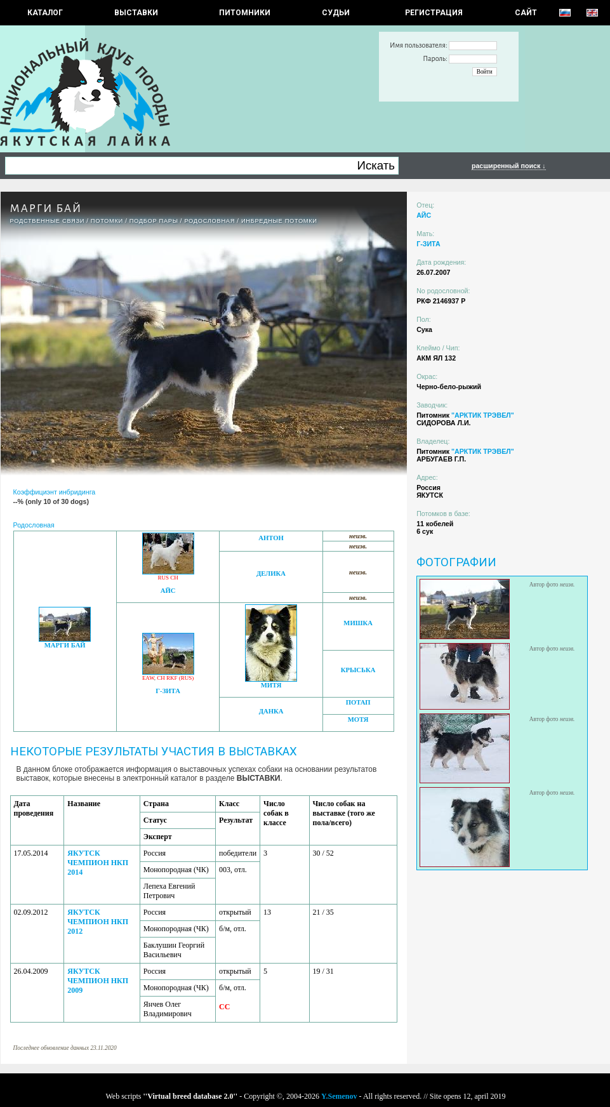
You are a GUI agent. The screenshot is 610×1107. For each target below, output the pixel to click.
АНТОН (271, 537)
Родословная (209, 221)
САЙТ (526, 12)
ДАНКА (271, 711)
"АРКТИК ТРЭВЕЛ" (482, 415)
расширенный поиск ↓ (509, 165)
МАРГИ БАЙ (65, 645)
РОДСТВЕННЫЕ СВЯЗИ (47, 221)
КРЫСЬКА (358, 669)
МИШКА (357, 623)
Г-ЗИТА (168, 690)
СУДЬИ (336, 12)
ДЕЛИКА (271, 573)
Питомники (244, 12)
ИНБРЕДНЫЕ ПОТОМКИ (279, 221)
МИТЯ (271, 685)
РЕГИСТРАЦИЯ (434, 12)
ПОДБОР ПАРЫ (153, 221)
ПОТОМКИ (107, 221)
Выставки (136, 12)
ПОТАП (358, 702)
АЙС (168, 590)
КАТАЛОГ (45, 12)
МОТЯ (358, 719)
